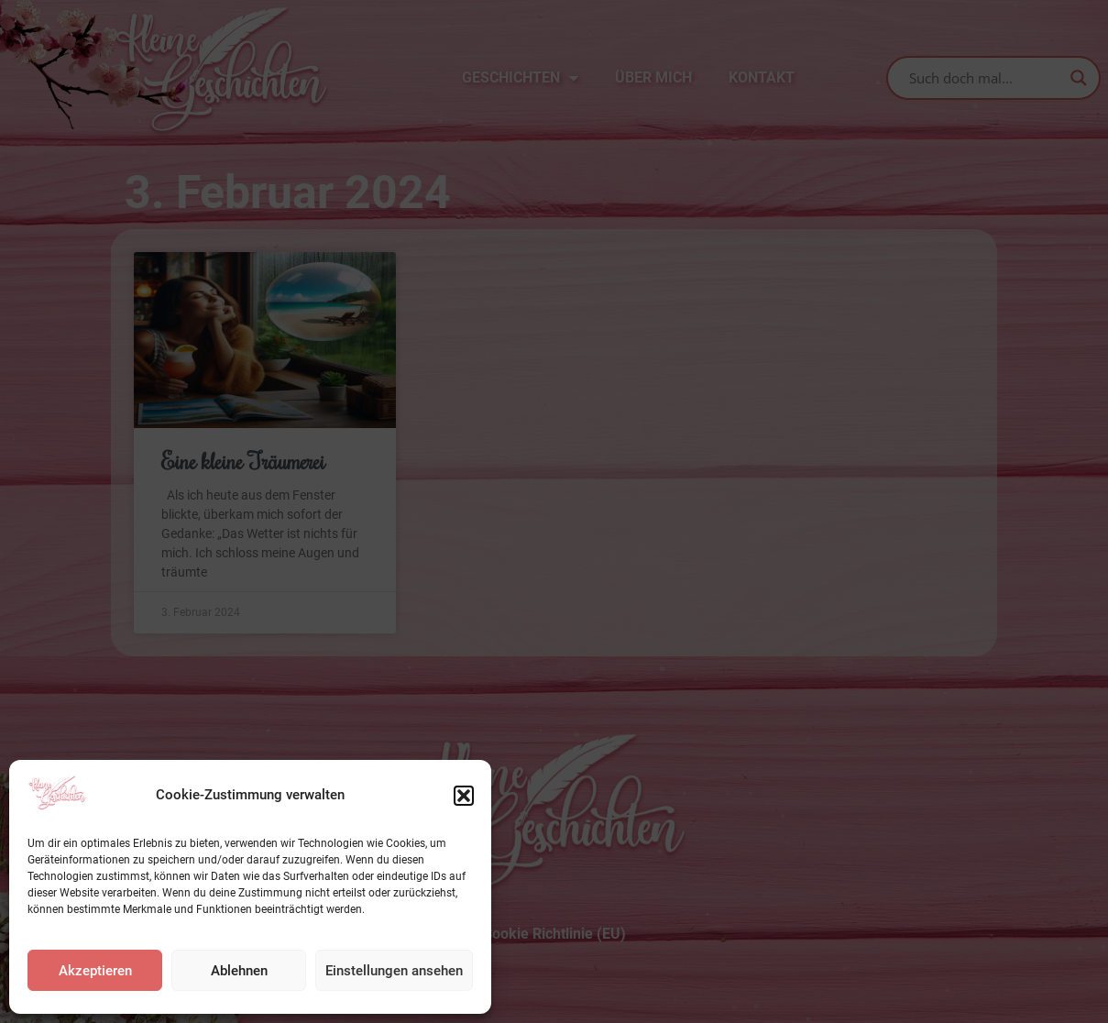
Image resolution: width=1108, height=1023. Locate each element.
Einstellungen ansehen (394, 970)
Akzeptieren (95, 970)
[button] (464, 795)
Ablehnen (239, 970)
